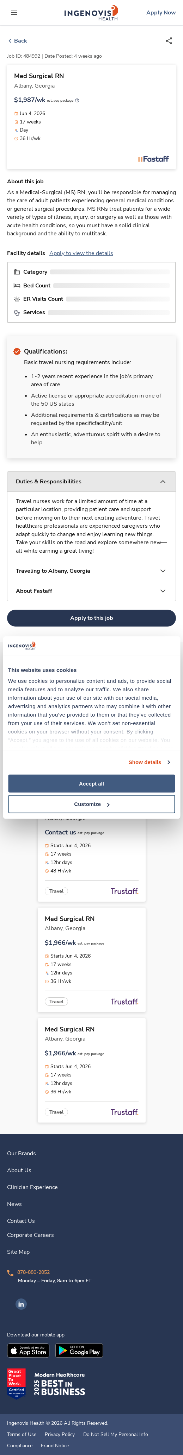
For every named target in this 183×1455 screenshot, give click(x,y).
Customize (91, 804)
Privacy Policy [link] (60, 1434)
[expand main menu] (14, 13)
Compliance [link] (19, 1446)
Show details (145, 762)
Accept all (91, 783)
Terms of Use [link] (21, 1434)
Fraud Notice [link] (55, 1446)
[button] (91, 482)
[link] (91, 12)
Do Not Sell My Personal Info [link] (115, 1434)
